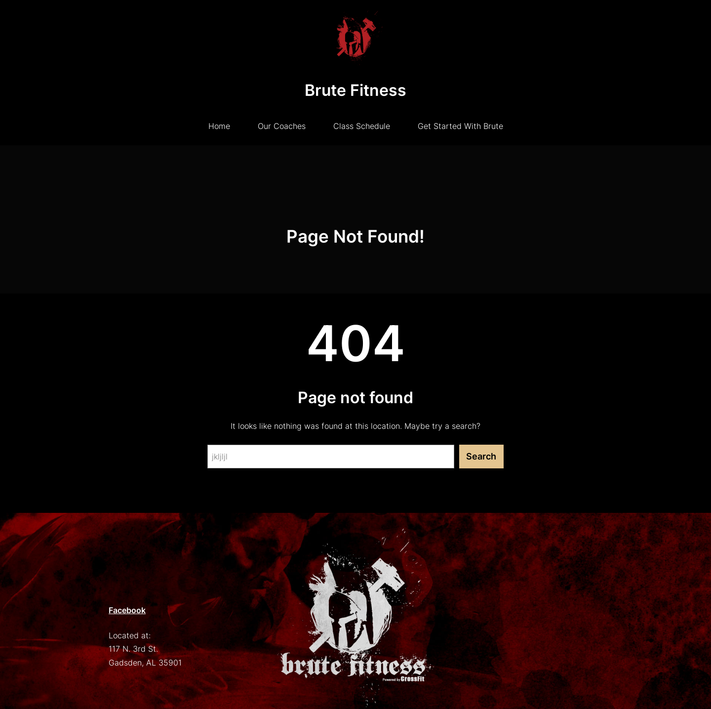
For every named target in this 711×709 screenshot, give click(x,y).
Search (481, 456)
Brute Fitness (355, 90)
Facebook (127, 610)
